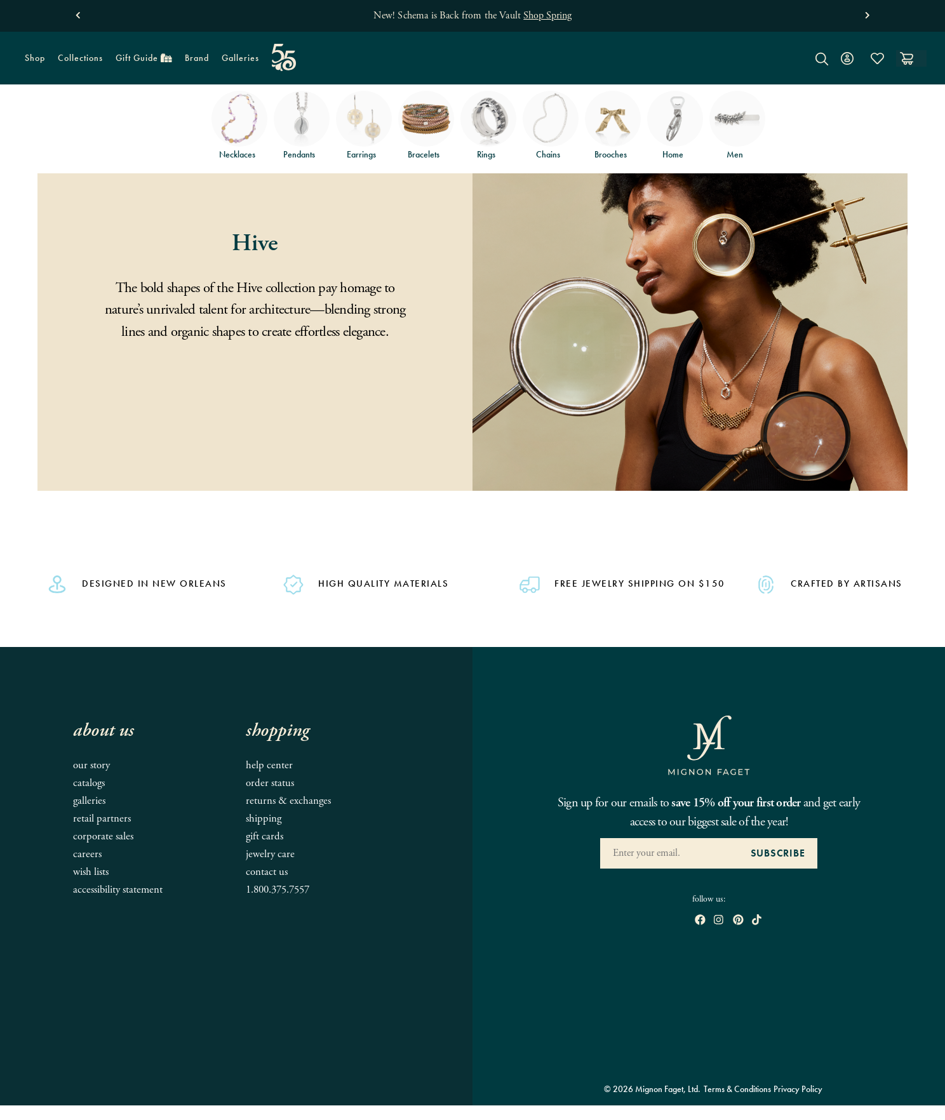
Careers (87, 854)
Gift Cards (264, 836)
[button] (77, 12)
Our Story (91, 765)
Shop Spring (547, 15)
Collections (77, 62)
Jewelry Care (270, 854)
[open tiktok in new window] (756, 921)
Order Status (270, 783)
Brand (193, 62)
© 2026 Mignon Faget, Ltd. (652, 1089)
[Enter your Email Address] (669, 853)
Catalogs (89, 783)
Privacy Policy (798, 1089)
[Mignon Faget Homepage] (472, 67)
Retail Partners (102, 818)
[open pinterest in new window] (738, 921)
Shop (31, 62)
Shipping (263, 818)
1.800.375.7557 (277, 890)
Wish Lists (91, 872)
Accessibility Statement (118, 890)
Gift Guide (140, 62)
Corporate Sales (103, 836)
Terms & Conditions (737, 1089)
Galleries (240, 57)
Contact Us (267, 872)
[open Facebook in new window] (700, 921)
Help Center (269, 765)
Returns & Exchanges (288, 801)
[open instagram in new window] (718, 921)
